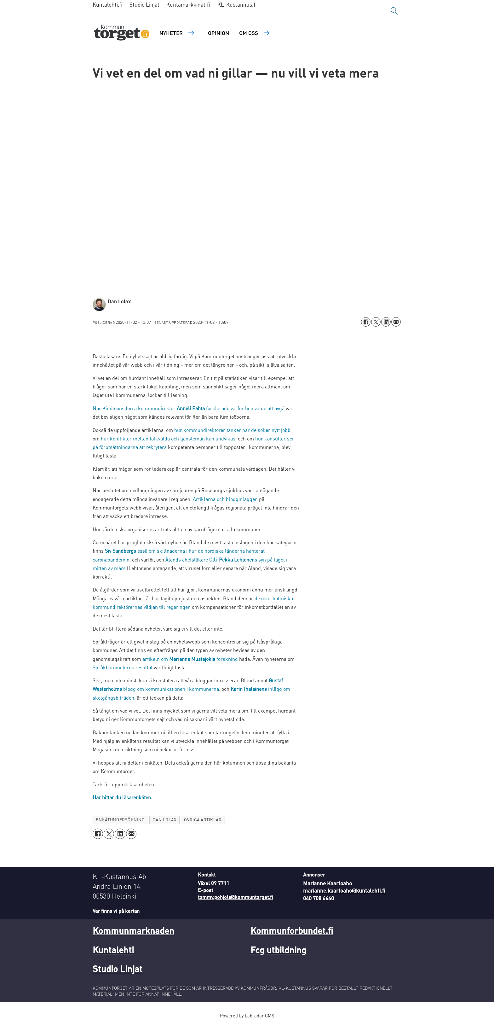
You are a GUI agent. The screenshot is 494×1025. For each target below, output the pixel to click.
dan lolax (164, 819)
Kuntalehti (113, 949)
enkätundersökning (120, 819)
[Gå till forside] (121, 33)
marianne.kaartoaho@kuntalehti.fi (344, 890)
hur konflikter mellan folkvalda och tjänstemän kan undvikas (168, 438)
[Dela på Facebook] (365, 322)
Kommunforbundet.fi (291, 930)
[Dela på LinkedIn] (386, 322)
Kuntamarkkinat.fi (188, 4)
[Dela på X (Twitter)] (376, 322)
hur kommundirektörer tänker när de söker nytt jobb (232, 430)
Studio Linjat (144, 4)
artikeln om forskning (190, 658)
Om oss (248, 32)
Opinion (218, 32)
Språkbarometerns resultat (122, 667)
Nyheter (171, 32)
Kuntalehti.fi (108, 4)
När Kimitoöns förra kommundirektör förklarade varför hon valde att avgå (188, 408)
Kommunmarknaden (133, 930)
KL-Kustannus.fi (237, 4)
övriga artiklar (202, 819)
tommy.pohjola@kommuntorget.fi (235, 897)
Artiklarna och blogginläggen (225, 499)
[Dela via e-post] (396, 322)
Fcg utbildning (278, 949)
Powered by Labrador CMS (247, 1015)
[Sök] (394, 11)
